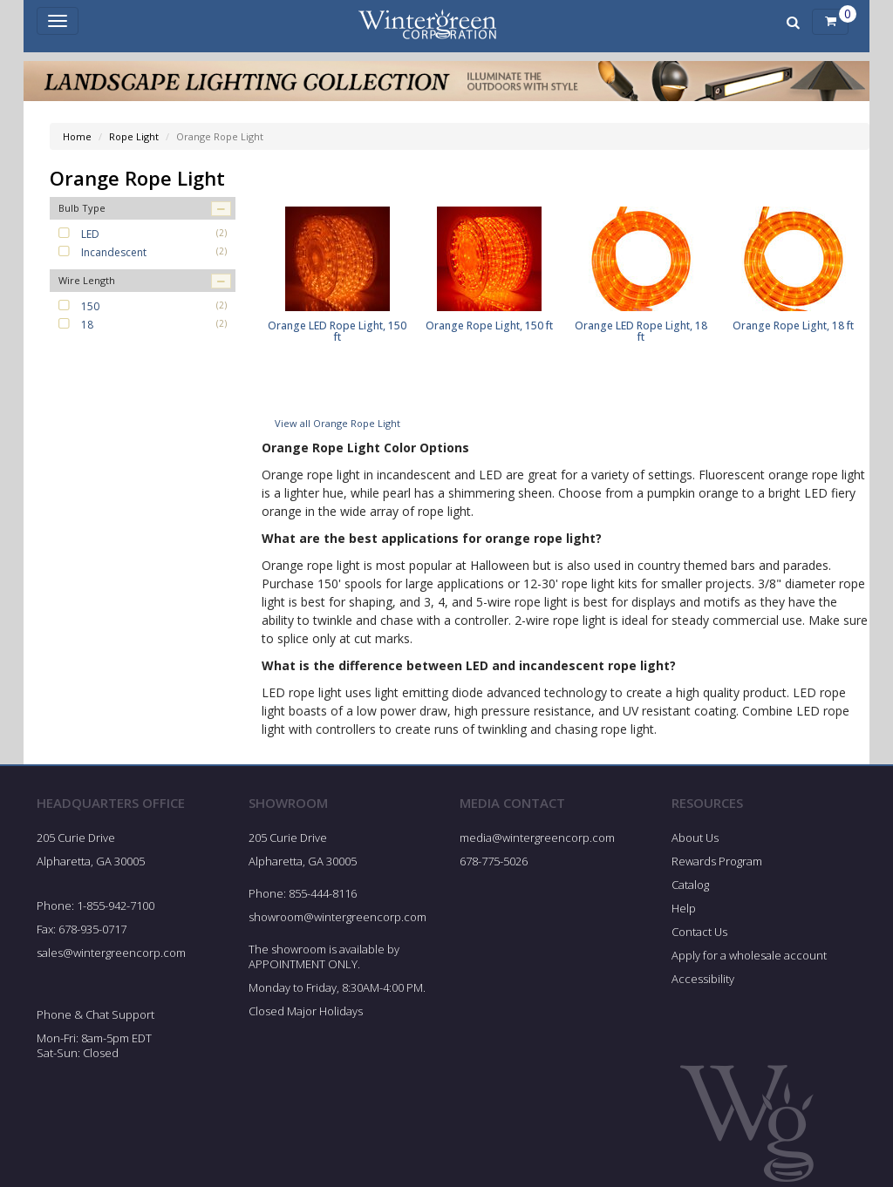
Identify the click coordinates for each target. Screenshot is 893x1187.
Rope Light (134, 136)
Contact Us (699, 937)
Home (77, 136)
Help (683, 913)
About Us (695, 843)
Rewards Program (716, 866)
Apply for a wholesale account (749, 960)
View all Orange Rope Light (337, 428)
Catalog (690, 890)
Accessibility (702, 984)
